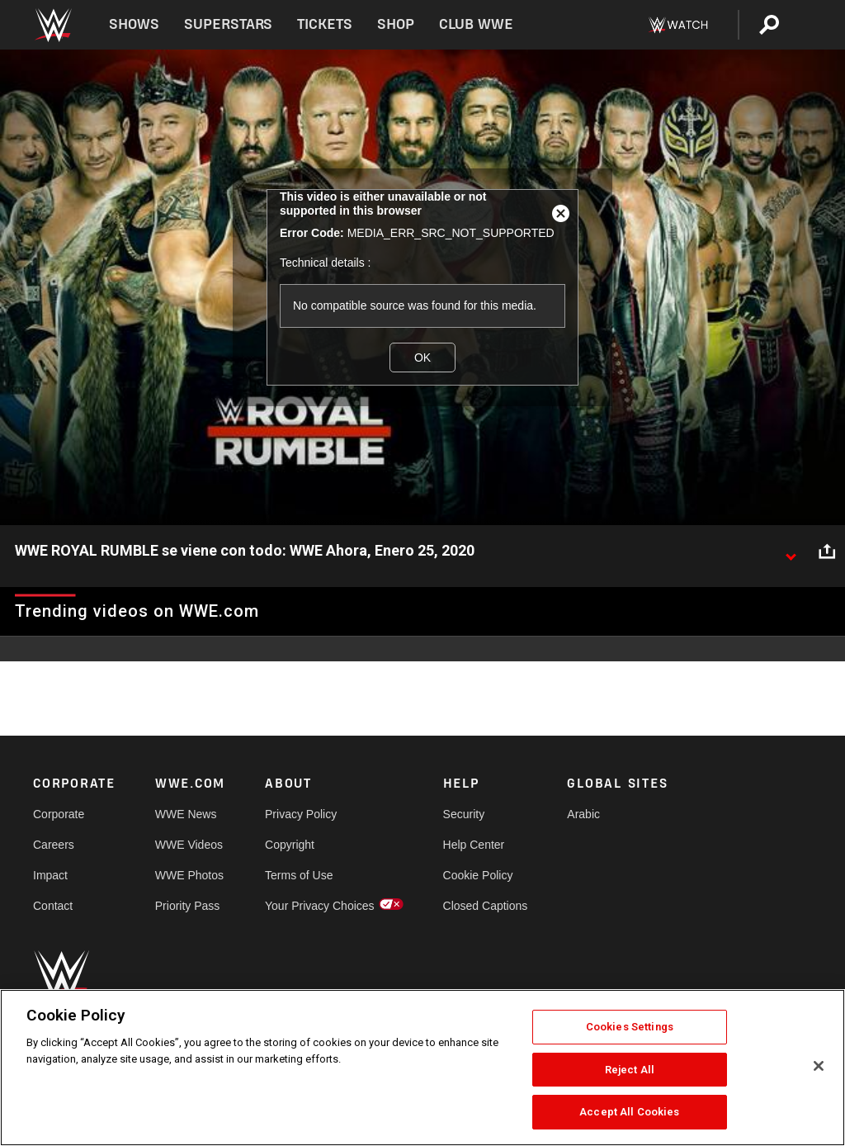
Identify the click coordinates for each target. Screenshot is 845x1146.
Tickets (324, 24)
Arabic (583, 814)
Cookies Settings (629, 1027)
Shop (395, 24)
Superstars (228, 24)
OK (422, 357)
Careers (53, 844)
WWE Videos (189, 844)
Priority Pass (187, 905)
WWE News (186, 814)
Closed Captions (485, 905)
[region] (422, 1067)
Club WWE (476, 24)
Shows (134, 24)
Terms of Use (299, 875)
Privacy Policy (301, 814)
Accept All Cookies (629, 1112)
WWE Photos (189, 875)
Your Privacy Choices (320, 905)
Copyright (289, 844)
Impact (50, 875)
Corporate (58, 814)
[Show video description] (790, 551)
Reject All (629, 1069)
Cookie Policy (478, 875)
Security (464, 814)
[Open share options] (827, 551)
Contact (53, 905)
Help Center (474, 844)
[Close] (818, 1066)
